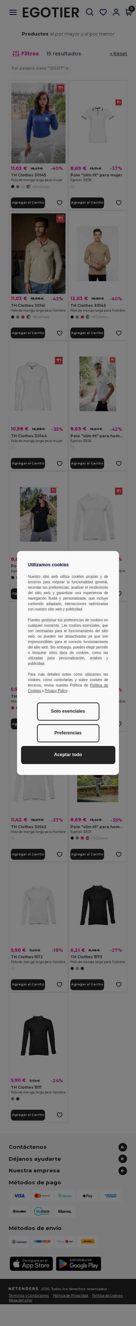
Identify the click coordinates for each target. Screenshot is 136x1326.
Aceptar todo (68, 754)
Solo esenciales (68, 711)
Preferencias (68, 732)
